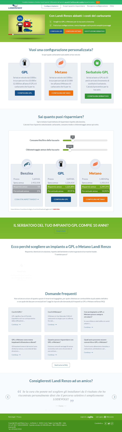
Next (114, 397)
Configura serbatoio (98, 96)
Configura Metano (73, 31)
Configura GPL (56, 31)
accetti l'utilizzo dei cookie (74, 2)
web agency (100, 417)
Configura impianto (51, 6)
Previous (8, 397)
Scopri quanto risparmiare (74, 6)
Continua (16, 324)
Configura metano (61, 93)
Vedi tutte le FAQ (61, 365)
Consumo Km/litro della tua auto (44, 140)
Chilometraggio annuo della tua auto (42, 149)
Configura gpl (25, 93)
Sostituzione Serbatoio (95, 31)
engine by (86, 417)
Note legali (11, 417)
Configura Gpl (61, 199)
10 (76, 410)
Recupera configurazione (97, 6)
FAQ (112, 6)
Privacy (19, 417)
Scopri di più (61, 231)
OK (98, 2)
